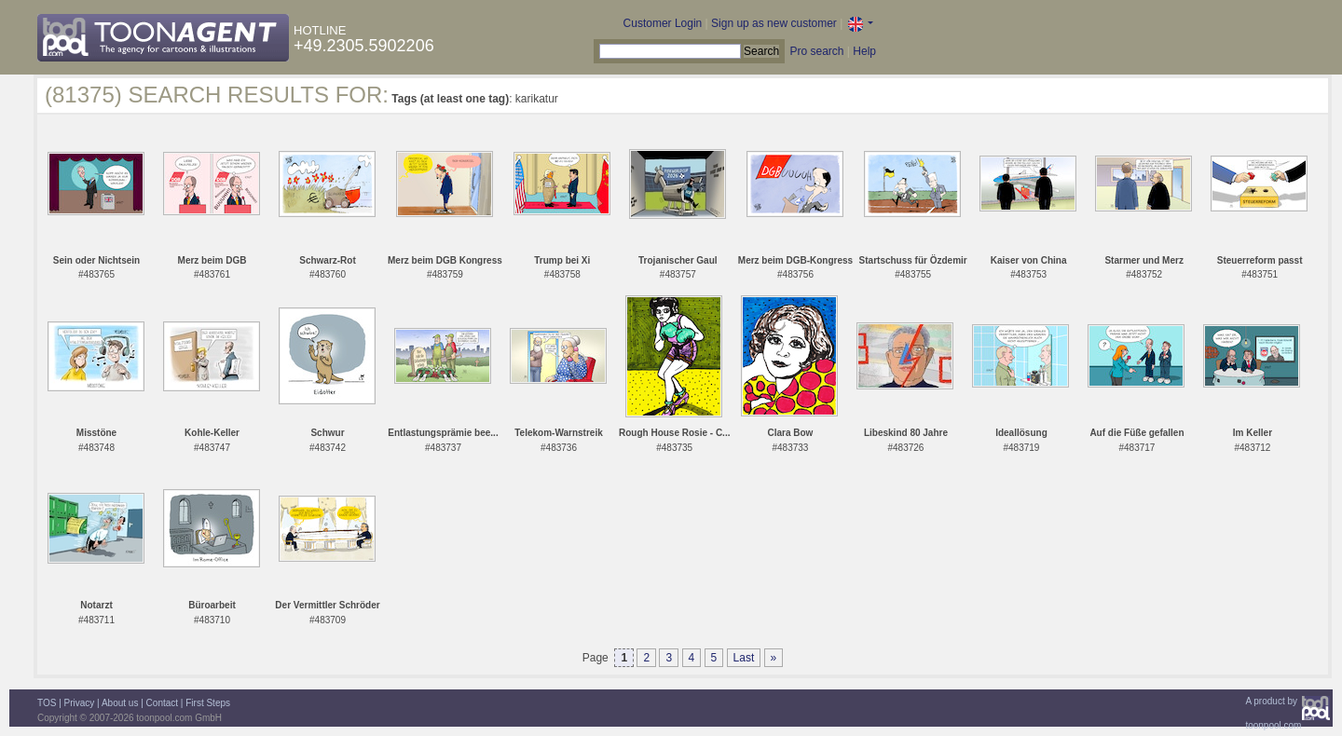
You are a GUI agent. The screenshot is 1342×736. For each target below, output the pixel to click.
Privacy (79, 703)
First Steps (207, 703)
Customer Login (663, 23)
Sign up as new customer (774, 23)
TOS (46, 703)
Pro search (816, 51)
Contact (162, 703)
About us (120, 703)
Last (744, 657)
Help (864, 51)
